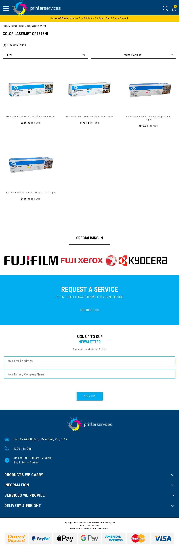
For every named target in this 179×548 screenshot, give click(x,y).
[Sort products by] (134, 55)
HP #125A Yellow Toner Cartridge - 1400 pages (31, 192)
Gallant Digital (102, 528)
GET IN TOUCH (89, 310)
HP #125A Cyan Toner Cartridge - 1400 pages (89, 116)
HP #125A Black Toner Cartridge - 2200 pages (30, 116)
